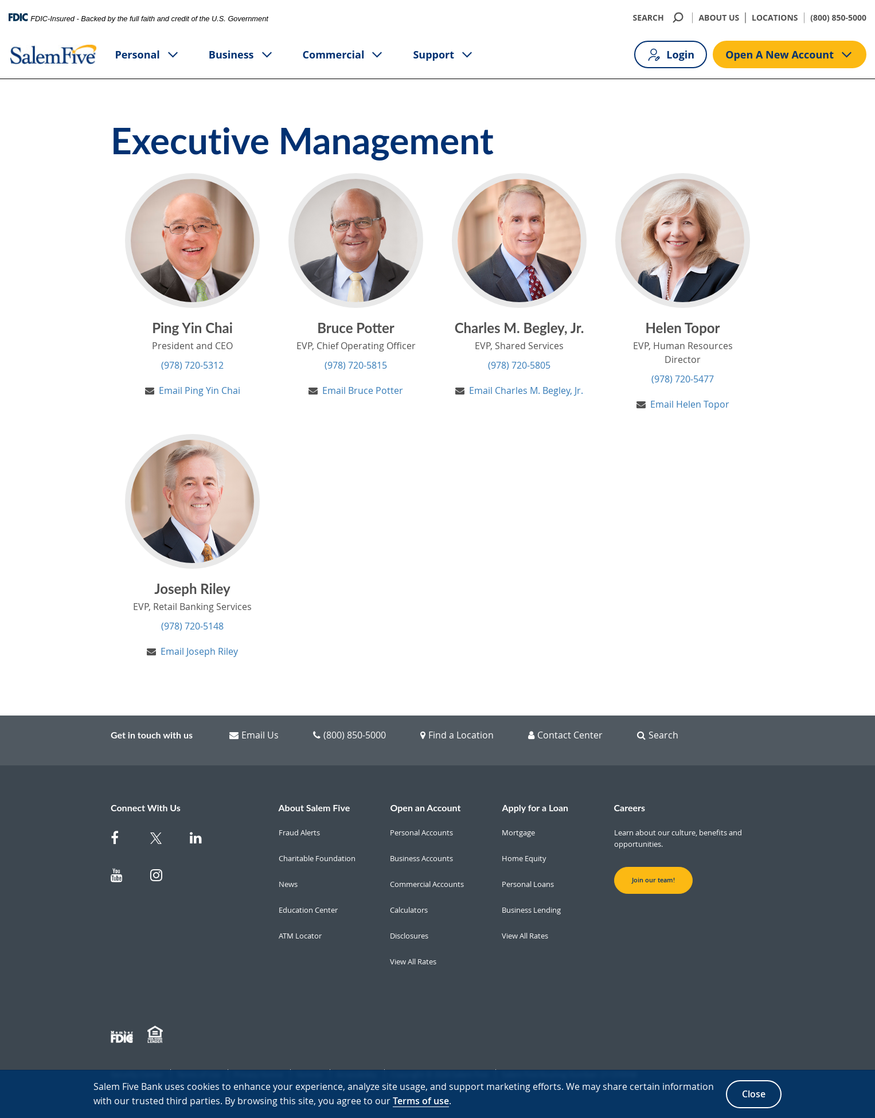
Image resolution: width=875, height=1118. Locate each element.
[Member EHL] (156, 1034)
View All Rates (413, 961)
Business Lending (531, 910)
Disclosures (409, 936)
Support (443, 55)
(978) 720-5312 (192, 365)
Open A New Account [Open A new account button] (789, 55)
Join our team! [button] (653, 880)
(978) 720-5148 (192, 626)
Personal (147, 55)
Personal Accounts (421, 832)
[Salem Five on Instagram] (163, 877)
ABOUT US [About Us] (718, 17)
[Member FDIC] (123, 1034)
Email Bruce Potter (362, 390)
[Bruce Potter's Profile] (355, 240)
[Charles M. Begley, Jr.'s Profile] (519, 240)
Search (657, 735)
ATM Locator (300, 936)
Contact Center (565, 735)
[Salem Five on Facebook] (123, 840)
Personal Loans (528, 884)
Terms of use (421, 1100)
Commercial (344, 55)
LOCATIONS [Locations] (775, 17)
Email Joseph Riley (199, 651)
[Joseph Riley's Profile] (192, 501)
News (288, 884)
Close (753, 1094)
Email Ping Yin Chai (199, 390)
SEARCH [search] (659, 17)
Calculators (409, 910)
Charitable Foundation (317, 858)
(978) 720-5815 (356, 365)
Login (670, 55)
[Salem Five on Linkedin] (203, 840)
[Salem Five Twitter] (163, 840)
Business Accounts (421, 858)
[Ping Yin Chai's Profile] (192, 240)
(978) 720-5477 (682, 379)
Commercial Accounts (427, 884)
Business (241, 55)
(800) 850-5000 (838, 17)
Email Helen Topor (689, 404)
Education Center (308, 910)
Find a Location (457, 735)
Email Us (254, 735)
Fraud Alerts (299, 832)
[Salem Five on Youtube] (123, 877)
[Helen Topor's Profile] (682, 240)
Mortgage (518, 832)
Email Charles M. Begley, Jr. (526, 390)
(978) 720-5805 (519, 365)
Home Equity (524, 858)
